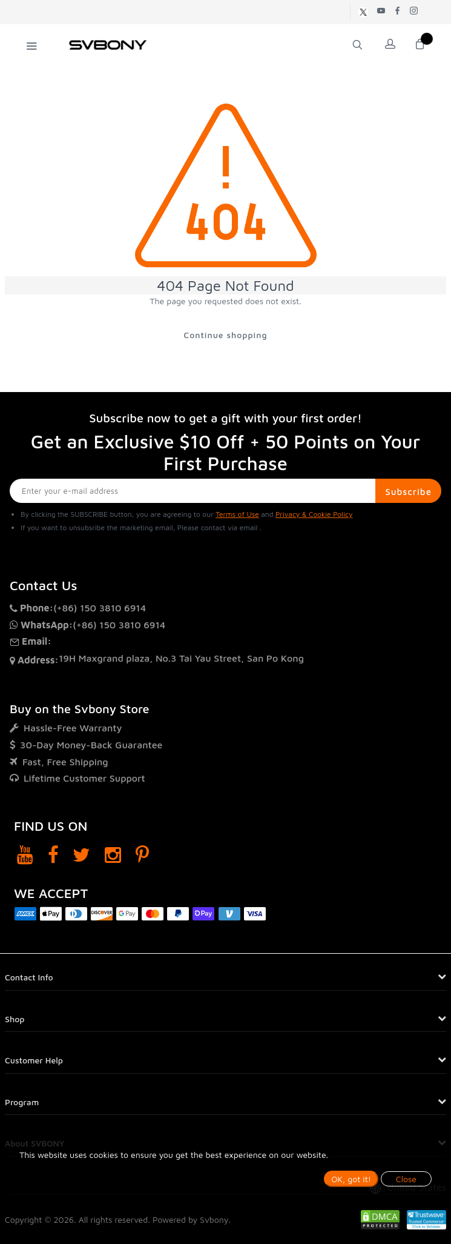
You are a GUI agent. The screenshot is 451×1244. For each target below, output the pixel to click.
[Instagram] (113, 854)
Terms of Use (237, 514)
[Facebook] (53, 854)
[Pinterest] (142, 854)
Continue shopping (225, 335)
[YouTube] (25, 854)
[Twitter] (81, 854)
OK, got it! (351, 1179)
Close (406, 1179)
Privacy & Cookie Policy (313, 514)
